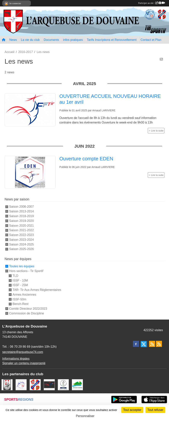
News (13, 39)
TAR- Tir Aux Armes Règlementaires (37, 289)
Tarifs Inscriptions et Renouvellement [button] (111, 39)
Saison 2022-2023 (21, 235)
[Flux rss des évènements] (159, 344)
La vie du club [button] (30, 39)
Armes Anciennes (24, 294)
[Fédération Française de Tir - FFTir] (49, 384)
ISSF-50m (19, 299)
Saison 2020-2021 (21, 225)
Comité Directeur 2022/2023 (28, 308)
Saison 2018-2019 (21, 216)
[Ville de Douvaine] (77, 384)
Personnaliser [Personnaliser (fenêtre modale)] (85, 416)
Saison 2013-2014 (21, 211)
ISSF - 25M (20, 285)
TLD (15, 275)
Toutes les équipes (21, 266)
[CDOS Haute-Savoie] (63, 384)
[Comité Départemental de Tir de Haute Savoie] (35, 384)
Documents (51, 39)
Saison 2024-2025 (21, 244)
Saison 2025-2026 (21, 249)
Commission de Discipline (26, 313)
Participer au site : (151, 3)
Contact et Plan (150, 39)
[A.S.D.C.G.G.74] (7, 384)
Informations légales (15, 358)
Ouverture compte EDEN (86, 158)
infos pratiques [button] (73, 39)
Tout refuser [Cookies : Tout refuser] (155, 410)
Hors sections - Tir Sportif (26, 271)
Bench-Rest (21, 303)
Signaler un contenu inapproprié (23, 363)
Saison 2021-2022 (21, 230)
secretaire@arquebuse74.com (22, 352)
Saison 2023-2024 (21, 239)
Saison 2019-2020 (21, 220)
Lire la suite (157, 130)
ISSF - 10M (20, 280)
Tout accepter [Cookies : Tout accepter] (132, 410)
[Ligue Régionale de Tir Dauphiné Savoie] (21, 384)
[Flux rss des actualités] (152, 344)
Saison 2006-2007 (21, 206)
